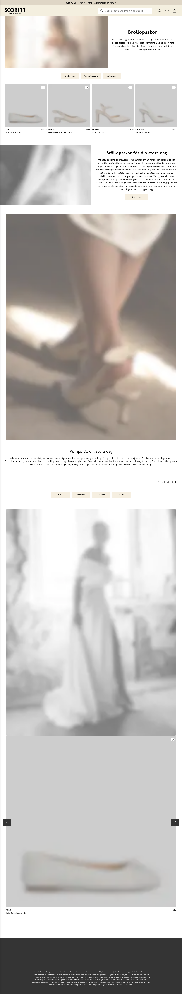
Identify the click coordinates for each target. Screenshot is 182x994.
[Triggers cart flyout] (174, 10)
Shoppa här (136, 197)
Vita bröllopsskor (91, 76)
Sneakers (81, 495)
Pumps (61, 495)
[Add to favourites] (43, 87)
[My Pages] (159, 10)
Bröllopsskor (70, 76)
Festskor (121, 495)
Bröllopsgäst (111, 76)
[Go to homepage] (15, 11)
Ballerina (101, 495)
